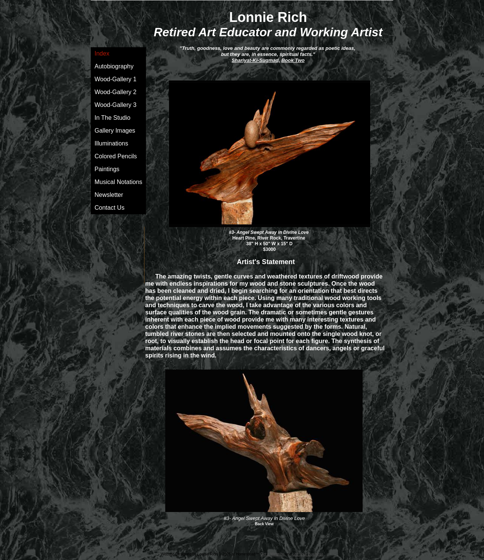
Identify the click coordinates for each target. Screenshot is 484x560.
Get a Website (272, 554)
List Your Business (307, 554)
